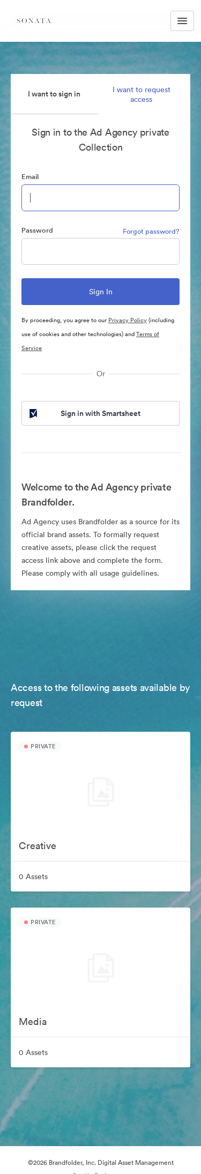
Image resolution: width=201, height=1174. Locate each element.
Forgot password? (151, 231)
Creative (37, 845)
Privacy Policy (127, 320)
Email (30, 176)
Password (37, 230)
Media (33, 1021)
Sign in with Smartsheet (83, 413)
